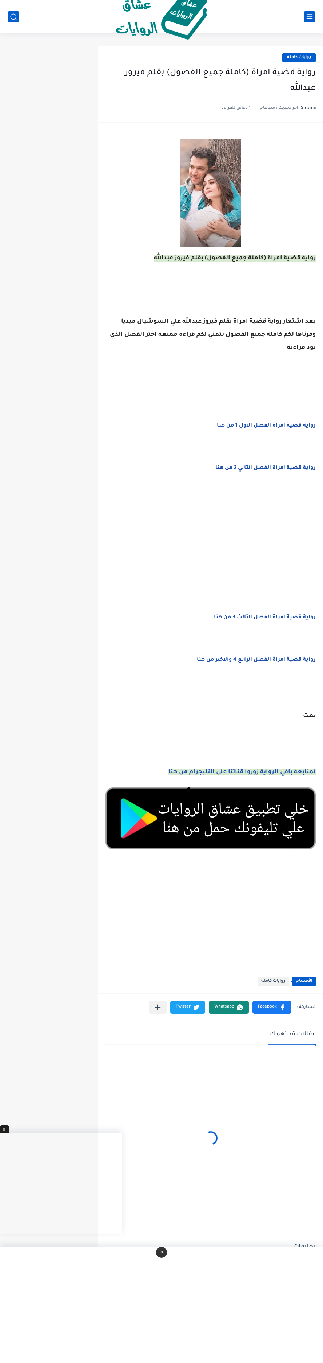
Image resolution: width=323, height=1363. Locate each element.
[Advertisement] (210, 551)
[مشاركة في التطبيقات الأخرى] (158, 1007)
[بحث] (13, 16)
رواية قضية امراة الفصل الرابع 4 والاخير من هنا (256, 660)
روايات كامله (299, 57)
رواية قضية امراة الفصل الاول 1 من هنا (266, 426)
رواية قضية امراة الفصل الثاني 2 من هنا (265, 468)
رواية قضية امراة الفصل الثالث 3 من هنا (265, 618)
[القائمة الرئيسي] (309, 16)
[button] (271, 1007)
